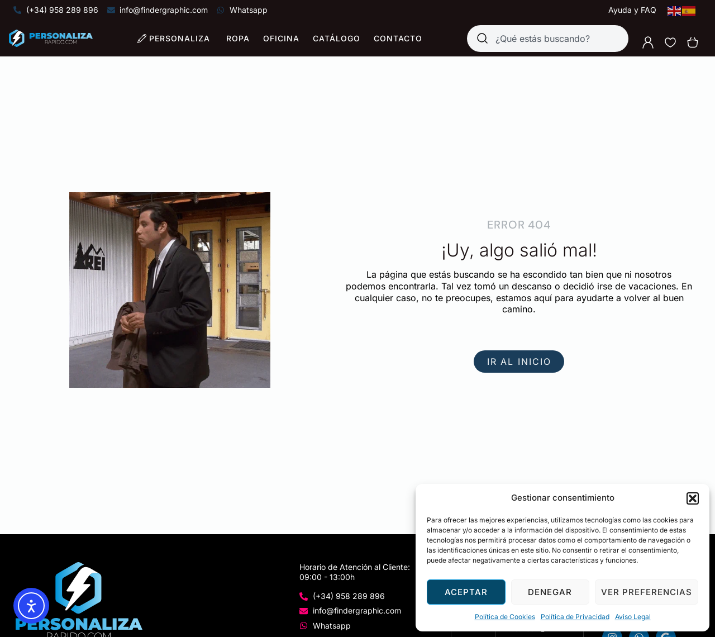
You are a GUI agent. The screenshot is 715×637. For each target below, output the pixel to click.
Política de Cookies (505, 616)
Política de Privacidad (575, 616)
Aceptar (466, 592)
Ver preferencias (646, 592)
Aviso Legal (633, 616)
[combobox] (547, 38)
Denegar (550, 592)
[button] (692, 498)
